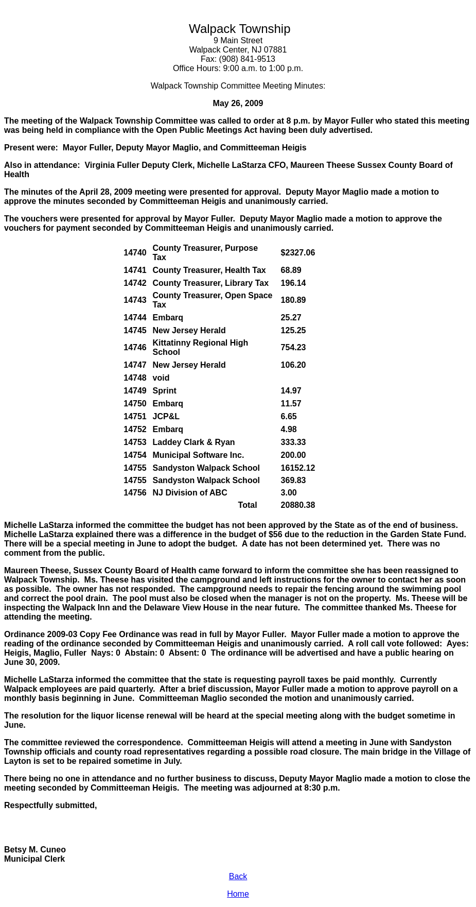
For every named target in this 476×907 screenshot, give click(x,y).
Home (238, 893)
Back (238, 876)
